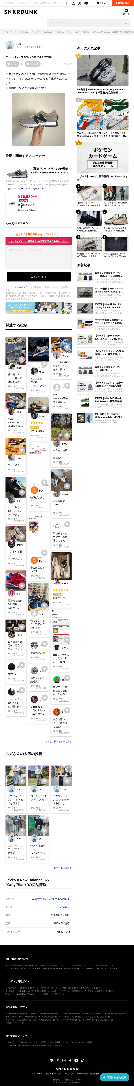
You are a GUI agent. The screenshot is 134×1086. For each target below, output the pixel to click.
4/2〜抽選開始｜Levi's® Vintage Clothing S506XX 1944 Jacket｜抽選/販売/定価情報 (116, 255)
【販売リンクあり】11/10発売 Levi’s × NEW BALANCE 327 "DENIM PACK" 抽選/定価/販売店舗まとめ (50, 170)
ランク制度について (45, 988)
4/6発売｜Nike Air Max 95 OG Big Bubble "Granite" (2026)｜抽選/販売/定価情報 (100, 91)
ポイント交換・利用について (67, 988)
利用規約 (109, 991)
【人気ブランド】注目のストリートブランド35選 (25, 1042)
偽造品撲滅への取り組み (34, 965)
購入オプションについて (91, 988)
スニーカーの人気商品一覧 (48, 1014)
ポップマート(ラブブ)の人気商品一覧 (97, 1020)
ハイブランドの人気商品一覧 (114, 1014)
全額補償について (78, 991)
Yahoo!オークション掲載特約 (39, 994)
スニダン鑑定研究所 (13, 965)
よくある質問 (40, 991)
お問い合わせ (58, 994)
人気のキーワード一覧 (14, 1023)
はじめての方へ (11, 988)
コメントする (38, 276)
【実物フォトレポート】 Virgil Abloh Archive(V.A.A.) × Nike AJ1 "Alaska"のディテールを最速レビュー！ (89, 204)
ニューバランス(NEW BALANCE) (51, 898)
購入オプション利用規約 (15, 994)
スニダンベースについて (56, 965)
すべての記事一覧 (55, 1045)
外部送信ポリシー (71, 969)
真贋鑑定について (27, 988)
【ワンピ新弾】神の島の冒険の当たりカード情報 (25, 1045)
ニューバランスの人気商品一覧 (18, 1020)
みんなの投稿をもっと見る (58, 741)
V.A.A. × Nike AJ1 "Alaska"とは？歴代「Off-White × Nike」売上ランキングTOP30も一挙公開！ (102, 135)
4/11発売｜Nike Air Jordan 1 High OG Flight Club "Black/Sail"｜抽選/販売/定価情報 (115, 204)
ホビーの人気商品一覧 (91, 1014)
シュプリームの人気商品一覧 (98, 1017)
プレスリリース (11, 969)
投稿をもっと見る (63, 867)
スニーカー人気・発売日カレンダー (20, 1014)
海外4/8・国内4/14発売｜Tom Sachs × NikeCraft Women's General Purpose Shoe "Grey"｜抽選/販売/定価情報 (116, 229)
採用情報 (113, 969)
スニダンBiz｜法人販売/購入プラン (98, 965)
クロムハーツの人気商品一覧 (69, 1020)
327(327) (65, 906)
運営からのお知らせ (96, 991)
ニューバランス (14, 57)
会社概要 (104, 969)
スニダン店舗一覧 (75, 965)
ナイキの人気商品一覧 (47, 1017)
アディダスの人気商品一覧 (44, 1020)
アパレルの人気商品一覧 (70, 1014)
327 (26, 57)
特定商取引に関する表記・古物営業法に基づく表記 (41, 969)
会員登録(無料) (123, 3)
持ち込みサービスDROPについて (19, 991)
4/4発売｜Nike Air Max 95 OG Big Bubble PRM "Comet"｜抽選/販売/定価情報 (89, 255)
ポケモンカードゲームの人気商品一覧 (21, 1017)
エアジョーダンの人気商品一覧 (71, 1017)
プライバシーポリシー (90, 969)
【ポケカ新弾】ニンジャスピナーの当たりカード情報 (70, 1042)
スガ (18, 43)
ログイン (101, 3)
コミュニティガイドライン (18, 287)
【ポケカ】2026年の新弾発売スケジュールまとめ (102, 178)
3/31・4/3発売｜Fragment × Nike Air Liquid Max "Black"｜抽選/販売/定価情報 (89, 229)
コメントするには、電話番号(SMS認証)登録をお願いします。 (38, 241)
